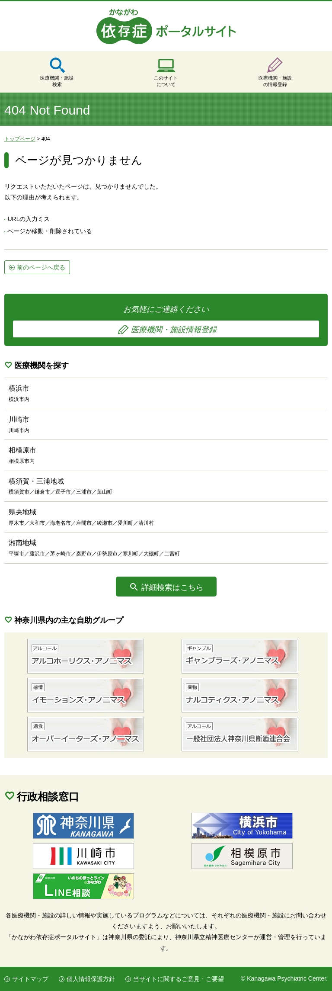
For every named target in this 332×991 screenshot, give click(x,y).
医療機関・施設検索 (56, 81)
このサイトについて (166, 81)
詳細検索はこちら (172, 587)
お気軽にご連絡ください (166, 321)
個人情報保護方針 (91, 978)
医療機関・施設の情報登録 (275, 81)
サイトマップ (30, 978)
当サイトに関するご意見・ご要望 (178, 978)
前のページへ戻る (41, 267)
